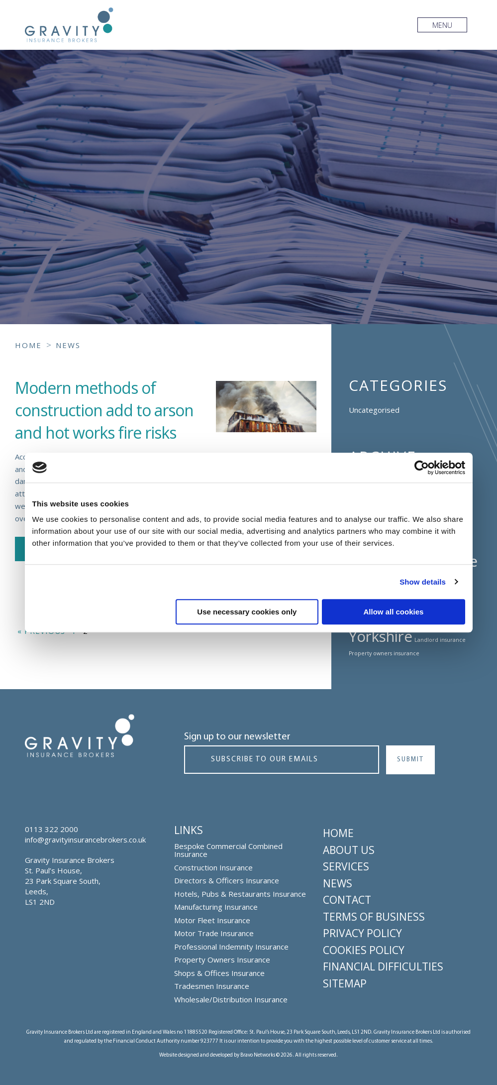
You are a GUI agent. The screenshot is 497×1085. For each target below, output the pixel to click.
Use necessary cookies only (247, 611)
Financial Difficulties (383, 966)
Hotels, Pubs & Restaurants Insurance (240, 894)
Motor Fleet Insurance (212, 920)
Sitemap (345, 983)
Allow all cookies (394, 611)
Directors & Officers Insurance (226, 880)
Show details (422, 582)
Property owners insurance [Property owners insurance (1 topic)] (384, 653)
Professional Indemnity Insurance (231, 947)
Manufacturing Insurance (216, 907)
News (337, 883)
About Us (349, 850)
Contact (347, 900)
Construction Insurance (213, 867)
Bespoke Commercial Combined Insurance (228, 850)
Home (338, 833)
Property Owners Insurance (222, 960)
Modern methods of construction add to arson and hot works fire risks (104, 410)
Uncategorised (374, 410)
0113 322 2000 (51, 829)
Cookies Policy (363, 950)
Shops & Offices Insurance (219, 973)
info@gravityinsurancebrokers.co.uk (85, 839)
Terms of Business (374, 917)
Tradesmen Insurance (211, 986)
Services (346, 866)
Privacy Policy (362, 933)
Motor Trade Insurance (214, 933)
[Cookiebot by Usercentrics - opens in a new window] (421, 467)
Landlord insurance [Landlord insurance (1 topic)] (440, 639)
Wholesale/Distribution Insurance (231, 999)
